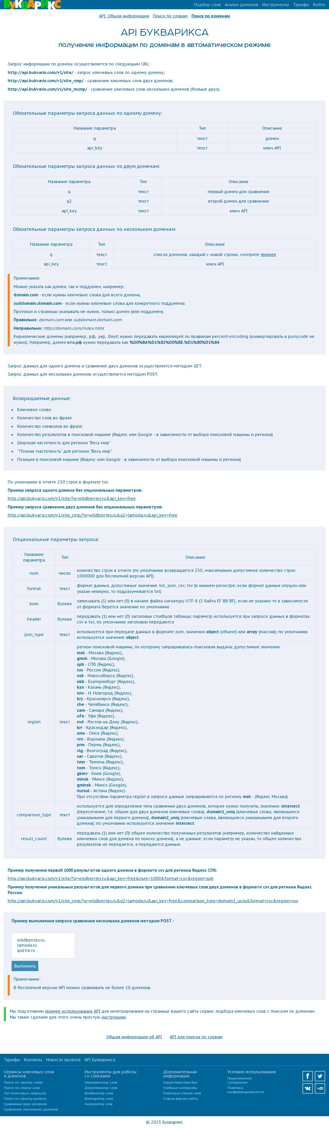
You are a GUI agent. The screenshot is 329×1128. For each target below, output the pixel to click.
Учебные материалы (180, 1088)
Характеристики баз (180, 1082)
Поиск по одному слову (23, 1082)
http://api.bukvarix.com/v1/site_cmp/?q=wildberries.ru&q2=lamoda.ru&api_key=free (92, 515)
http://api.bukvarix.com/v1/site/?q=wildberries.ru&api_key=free (72, 498)
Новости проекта (63, 1059)
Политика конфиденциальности (245, 1090)
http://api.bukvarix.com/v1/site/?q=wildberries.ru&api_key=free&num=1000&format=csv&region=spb (111, 878)
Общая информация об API (134, 1036)
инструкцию (114, 1017)
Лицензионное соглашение (239, 1080)
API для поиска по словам (196, 1036)
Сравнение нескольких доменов (31, 1109)
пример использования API (72, 1011)
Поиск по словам (170, 15)
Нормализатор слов (101, 1082)
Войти (319, 4)
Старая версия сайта (180, 1098)
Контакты (33, 1059)
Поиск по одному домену (25, 1098)
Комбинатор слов (99, 1093)
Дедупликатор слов (101, 1088)
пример (268, 254)
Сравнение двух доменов (25, 1104)
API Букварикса (99, 1059)
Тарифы (301, 4)
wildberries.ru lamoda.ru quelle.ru (43, 945)
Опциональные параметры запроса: (56, 539)
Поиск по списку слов (22, 1088)
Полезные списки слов (182, 1093)
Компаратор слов (99, 1098)
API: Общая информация (124, 15)
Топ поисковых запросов (25, 1093)
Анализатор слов (99, 1104)
